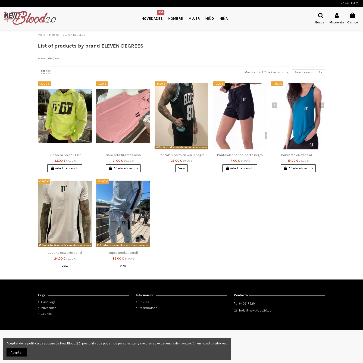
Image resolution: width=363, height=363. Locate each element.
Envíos (144, 302)
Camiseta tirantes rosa (123, 156)
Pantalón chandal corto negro (240, 156)
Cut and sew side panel (65, 253)
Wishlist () (350, 3)
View (181, 169)
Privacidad (48, 308)
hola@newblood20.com (256, 310)
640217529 (247, 303)
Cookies (47, 314)
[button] (210, 18)
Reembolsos (148, 308)
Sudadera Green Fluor (65, 156)
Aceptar (17, 352)
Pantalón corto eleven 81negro (181, 156)
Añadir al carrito (64, 169)
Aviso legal (48, 302)
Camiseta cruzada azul (298, 156)
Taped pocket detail (123, 253)
